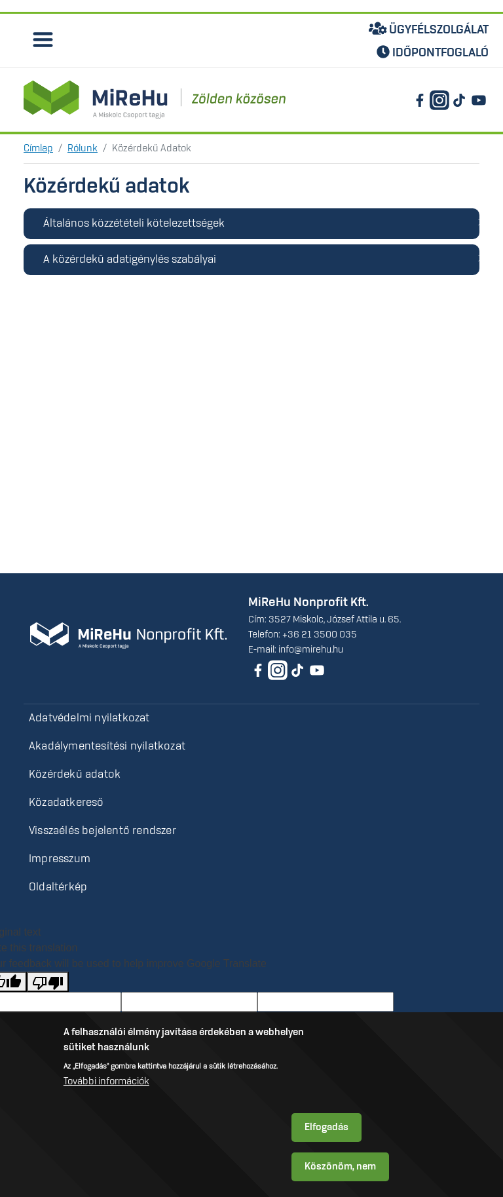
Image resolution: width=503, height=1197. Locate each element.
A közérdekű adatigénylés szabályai (129, 259)
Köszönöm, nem (340, 1167)
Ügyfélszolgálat (429, 29)
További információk (106, 1081)
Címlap (38, 148)
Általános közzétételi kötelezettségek (134, 223)
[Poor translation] (48, 982)
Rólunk (82, 148)
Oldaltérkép (58, 887)
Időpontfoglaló (433, 52)
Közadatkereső (66, 802)
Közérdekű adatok (75, 774)
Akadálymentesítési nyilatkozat (107, 746)
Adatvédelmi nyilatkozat (89, 718)
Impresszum (59, 859)
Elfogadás (326, 1127)
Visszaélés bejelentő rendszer (102, 831)
